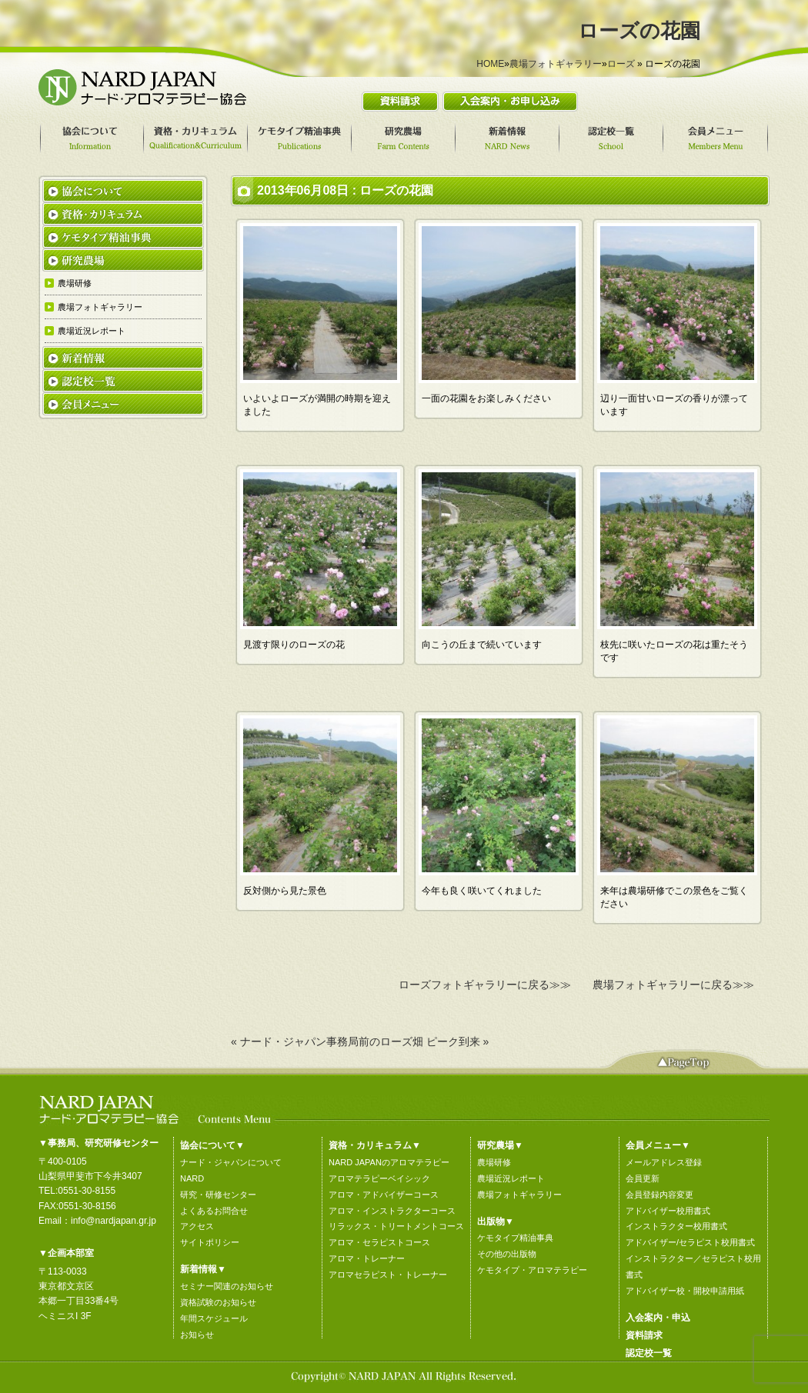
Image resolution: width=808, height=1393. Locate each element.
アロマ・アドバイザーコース (384, 1194)
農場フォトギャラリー (555, 63)
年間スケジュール (214, 1318)
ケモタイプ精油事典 (515, 1237)
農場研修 (494, 1162)
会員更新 (642, 1178)
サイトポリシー (209, 1242)
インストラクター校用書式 (676, 1226)
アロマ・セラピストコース (379, 1242)
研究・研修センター (218, 1194)
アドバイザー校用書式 (668, 1210)
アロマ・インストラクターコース (392, 1210)
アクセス (197, 1226)
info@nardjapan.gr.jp (113, 1220)
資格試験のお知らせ (218, 1302)
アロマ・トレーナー (367, 1258)
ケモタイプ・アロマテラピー (532, 1270)
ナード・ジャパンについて (231, 1162)
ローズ (621, 63)
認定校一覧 (649, 1353)
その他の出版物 (506, 1253)
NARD (192, 1178)
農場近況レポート (511, 1178)
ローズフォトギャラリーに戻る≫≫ (485, 984)
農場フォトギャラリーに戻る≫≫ (673, 984)
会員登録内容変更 (659, 1194)
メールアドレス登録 (664, 1162)
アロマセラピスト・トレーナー (388, 1274)
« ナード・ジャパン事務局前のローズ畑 (327, 1041)
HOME (490, 63)
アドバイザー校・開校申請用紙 (685, 1290)
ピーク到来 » (457, 1041)
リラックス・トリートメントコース (396, 1226)
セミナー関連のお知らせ (226, 1286)
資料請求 (644, 1335)
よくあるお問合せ (214, 1210)
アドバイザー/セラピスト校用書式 (690, 1242)
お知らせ (197, 1334)
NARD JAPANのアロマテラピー (389, 1162)
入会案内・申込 (658, 1317)
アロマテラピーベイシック (379, 1178)
